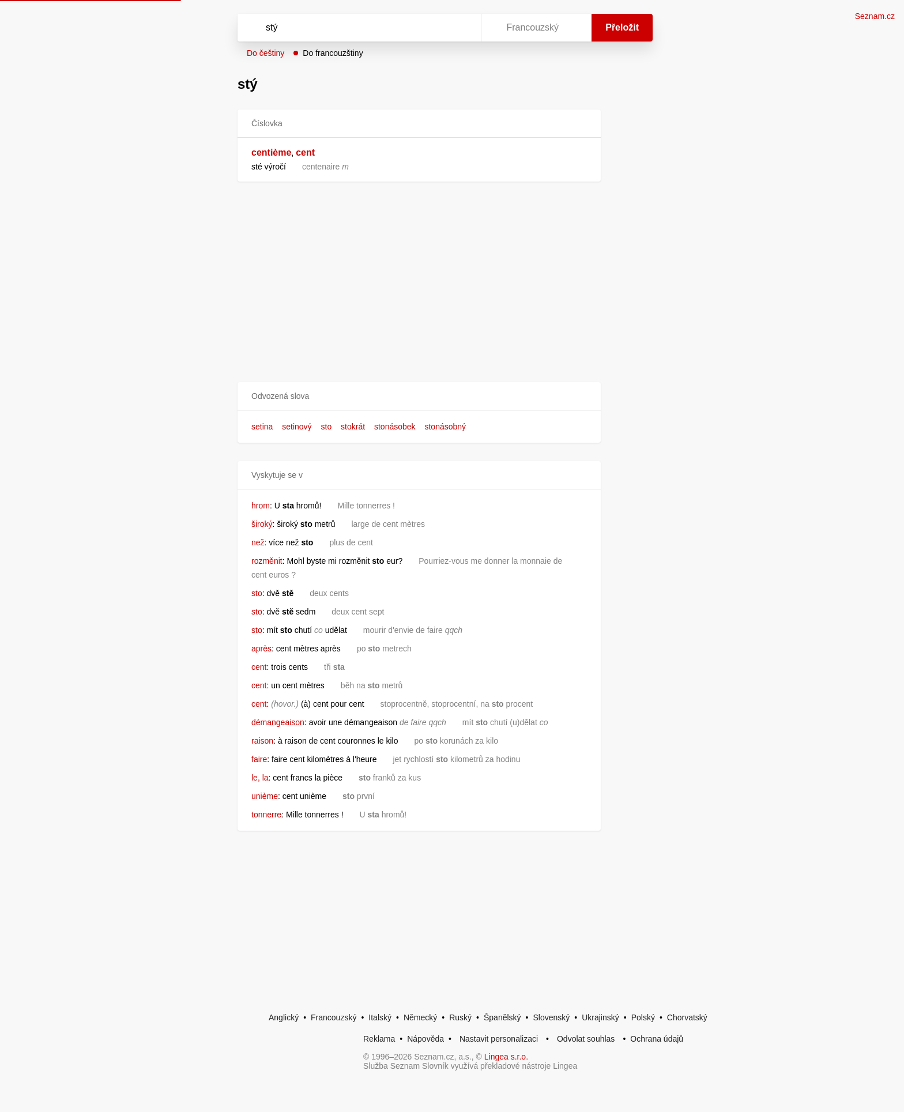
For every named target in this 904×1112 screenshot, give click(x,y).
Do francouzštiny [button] (333, 53)
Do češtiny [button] (265, 53)
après (261, 648)
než (258, 542)
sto (326, 426)
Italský (379, 1017)
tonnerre (266, 814)
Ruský (460, 1017)
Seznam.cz (875, 16)
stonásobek (395, 426)
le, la (260, 777)
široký (262, 524)
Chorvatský (687, 1017)
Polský (643, 1017)
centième (271, 152)
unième (264, 796)
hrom (260, 505)
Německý (420, 1017)
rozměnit (266, 561)
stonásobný (445, 426)
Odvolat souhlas (586, 1038)
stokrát (353, 426)
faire (259, 759)
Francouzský (333, 1017)
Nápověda (425, 1038)
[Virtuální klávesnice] (461, 28)
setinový (296, 426)
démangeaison (277, 722)
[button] (419, 396)
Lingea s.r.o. (506, 1056)
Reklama (379, 1038)
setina (262, 426)
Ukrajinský (600, 1017)
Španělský (502, 1017)
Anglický (284, 1017)
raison (262, 740)
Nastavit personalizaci (498, 1038)
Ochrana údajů (656, 1038)
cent (305, 152)
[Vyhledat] (357, 28)
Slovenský (551, 1017)
